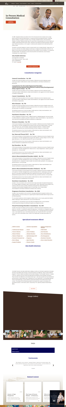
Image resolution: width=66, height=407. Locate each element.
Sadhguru (13, 3)
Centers (32, 3)
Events (29, 3)
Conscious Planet (38, 3)
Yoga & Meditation (23, 3)
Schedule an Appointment (10, 22)
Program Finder (53, 3)
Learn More (33, 288)
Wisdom (17, 3)
